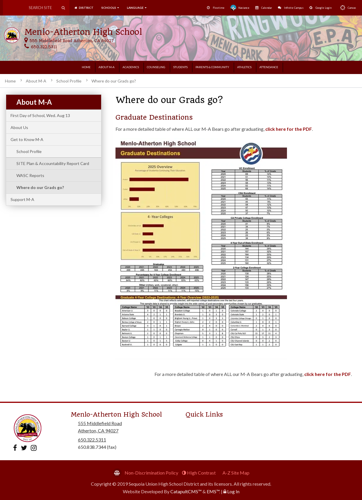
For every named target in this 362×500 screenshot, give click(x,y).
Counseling (156, 67)
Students (180, 67)
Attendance (268, 67)
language (137, 7)
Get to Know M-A (27, 139)
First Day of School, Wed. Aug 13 (40, 115)
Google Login (321, 7)
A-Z (235, 472)
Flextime (216, 7)
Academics (131, 67)
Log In (233, 491)
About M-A (106, 67)
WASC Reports (30, 175)
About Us (19, 127)
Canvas (346, 8)
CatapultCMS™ (186, 491)
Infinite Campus (291, 7)
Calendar (263, 7)
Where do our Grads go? (113, 80)
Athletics (244, 67)
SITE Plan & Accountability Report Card (52, 163)
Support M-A (22, 199)
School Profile (68, 80)
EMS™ (213, 491)
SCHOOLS (110, 7)
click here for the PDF (288, 129)
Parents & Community (212, 67)
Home (86, 67)
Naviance (239, 8)
